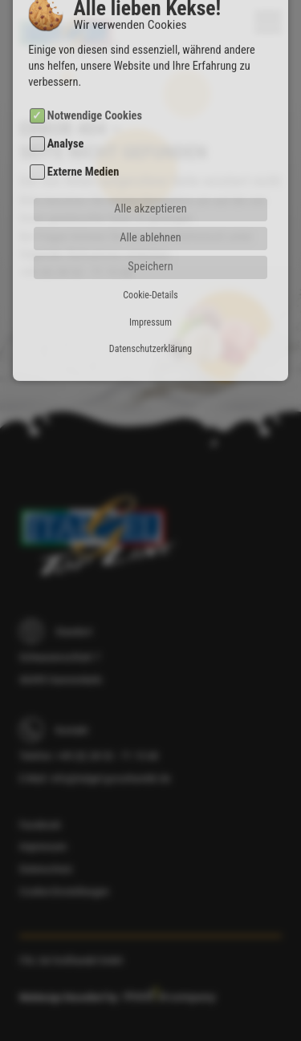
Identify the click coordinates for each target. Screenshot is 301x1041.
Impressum (150, 296)
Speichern (150, 242)
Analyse (65, 119)
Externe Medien (83, 147)
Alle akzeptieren (150, 184)
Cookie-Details (150, 270)
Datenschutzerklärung (150, 324)
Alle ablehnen (150, 213)
